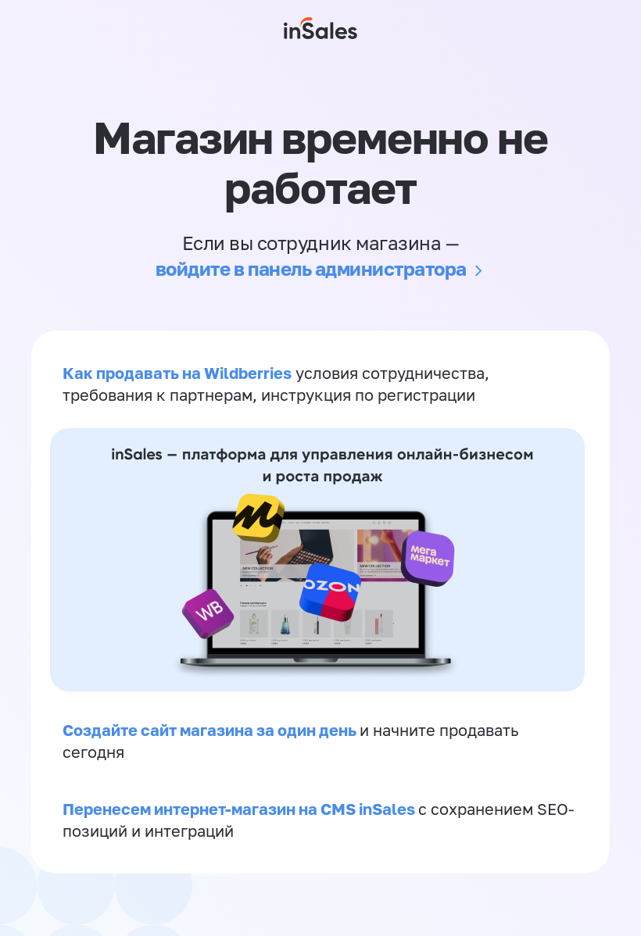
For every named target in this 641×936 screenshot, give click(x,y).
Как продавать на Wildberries (177, 372)
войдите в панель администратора (311, 268)
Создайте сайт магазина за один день (211, 729)
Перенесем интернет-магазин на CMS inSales (240, 808)
